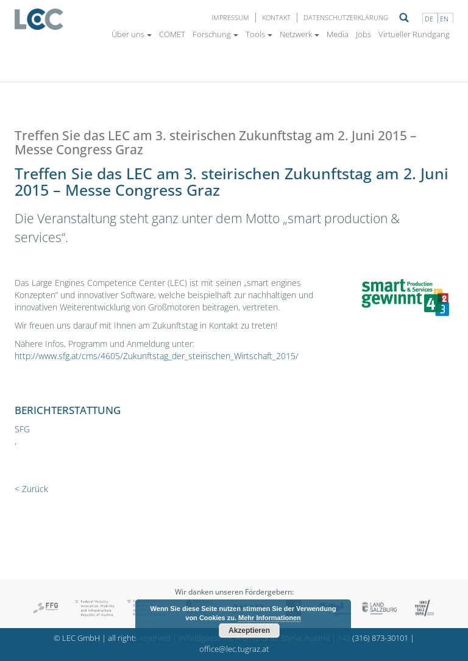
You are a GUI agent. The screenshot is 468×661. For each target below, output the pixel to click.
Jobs (363, 34)
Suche (404, 18)
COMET (172, 34)
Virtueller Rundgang (414, 34)
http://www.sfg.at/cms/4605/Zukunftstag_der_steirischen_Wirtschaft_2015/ (157, 356)
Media (338, 34)
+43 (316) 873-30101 (373, 638)
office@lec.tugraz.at (234, 649)
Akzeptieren (249, 630)
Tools (259, 34)
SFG (22, 429)
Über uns (132, 34)
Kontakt (276, 17)
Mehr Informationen (269, 617)
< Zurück (31, 489)
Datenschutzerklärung (345, 17)
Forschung (215, 34)
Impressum (230, 17)
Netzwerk (299, 34)
